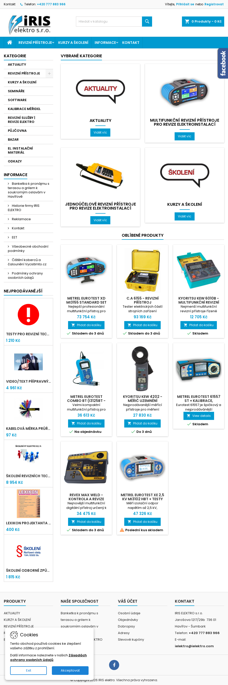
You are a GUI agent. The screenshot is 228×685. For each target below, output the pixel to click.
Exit (28, 670)
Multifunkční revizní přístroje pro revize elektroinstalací (184, 122)
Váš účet (127, 601)
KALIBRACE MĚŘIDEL (24, 108)
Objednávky (128, 619)
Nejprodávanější (23, 291)
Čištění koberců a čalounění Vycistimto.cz (27, 262)
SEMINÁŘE (16, 91)
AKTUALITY (17, 64)
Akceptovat (70, 670)
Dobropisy (126, 626)
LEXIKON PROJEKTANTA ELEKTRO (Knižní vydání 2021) (28, 523)
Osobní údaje (129, 613)
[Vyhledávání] (114, 21)
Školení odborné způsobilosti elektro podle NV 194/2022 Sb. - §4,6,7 (28, 570)
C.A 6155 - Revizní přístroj (143, 300)
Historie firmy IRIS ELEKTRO (23, 207)
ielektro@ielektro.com (194, 646)
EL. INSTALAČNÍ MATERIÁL (20, 150)
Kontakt (9, 4)
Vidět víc (102, 132)
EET (14, 237)
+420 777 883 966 (51, 4)
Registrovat (214, 4)
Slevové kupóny (131, 639)
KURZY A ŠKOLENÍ (73, 42)
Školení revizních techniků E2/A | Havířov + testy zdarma (28, 476)
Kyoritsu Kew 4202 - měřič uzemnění (142, 398)
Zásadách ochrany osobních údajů (48, 657)
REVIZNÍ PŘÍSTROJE (35, 42)
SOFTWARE (17, 100)
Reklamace (21, 219)
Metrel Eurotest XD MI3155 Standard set (86, 300)
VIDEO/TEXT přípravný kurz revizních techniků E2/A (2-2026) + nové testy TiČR (28, 381)
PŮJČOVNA (17, 130)
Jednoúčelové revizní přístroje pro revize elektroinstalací (100, 206)
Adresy (124, 633)
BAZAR (13, 139)
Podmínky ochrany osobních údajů (25, 275)
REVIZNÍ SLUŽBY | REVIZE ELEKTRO (21, 119)
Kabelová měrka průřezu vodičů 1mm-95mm (28, 429)
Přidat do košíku (86, 325)
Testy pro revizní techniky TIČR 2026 (28, 334)
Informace (105, 42)
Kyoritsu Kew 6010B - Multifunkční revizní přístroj (198, 302)
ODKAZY (15, 161)
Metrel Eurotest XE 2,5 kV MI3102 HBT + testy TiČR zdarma (142, 499)
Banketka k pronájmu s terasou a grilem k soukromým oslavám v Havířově (28, 190)
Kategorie (15, 56)
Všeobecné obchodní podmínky (28, 248)
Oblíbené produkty (142, 235)
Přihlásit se (185, 4)
